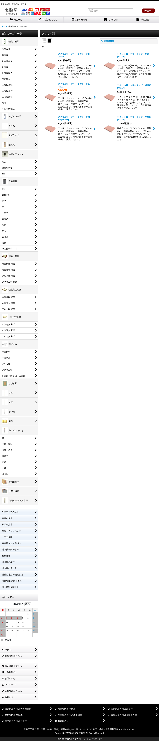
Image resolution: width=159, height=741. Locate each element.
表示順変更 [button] (107, 41)
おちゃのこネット (74, 739)
